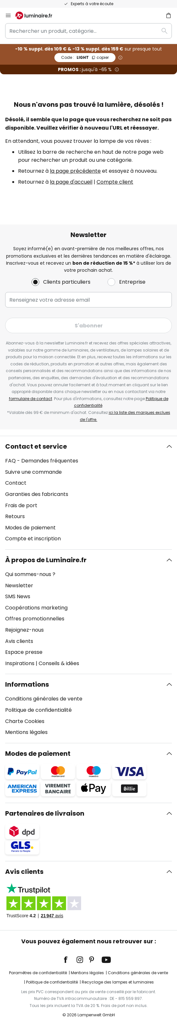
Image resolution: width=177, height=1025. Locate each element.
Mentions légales (26, 732)
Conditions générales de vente (43, 698)
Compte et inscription (33, 538)
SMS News (17, 596)
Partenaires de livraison (44, 813)
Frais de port (21, 505)
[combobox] (88, 31)
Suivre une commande (33, 472)
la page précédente (75, 171)
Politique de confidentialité (38, 710)
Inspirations (19, 663)
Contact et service (36, 446)
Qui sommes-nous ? (30, 574)
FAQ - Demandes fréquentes (41, 460)
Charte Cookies (24, 721)
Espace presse (23, 652)
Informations (27, 684)
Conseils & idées (59, 663)
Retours (15, 516)
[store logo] (37, 15)
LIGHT (85, 57)
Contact (15, 483)
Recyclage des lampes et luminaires (118, 982)
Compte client (115, 182)
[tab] (88, 492)
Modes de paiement (30, 527)
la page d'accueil (71, 182)
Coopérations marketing (36, 607)
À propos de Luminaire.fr (46, 559)
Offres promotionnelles (34, 618)
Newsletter (19, 585)
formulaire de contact (30, 398)
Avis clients (19, 641)
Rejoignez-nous (24, 630)
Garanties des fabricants (36, 494)
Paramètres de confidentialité (38, 972)
